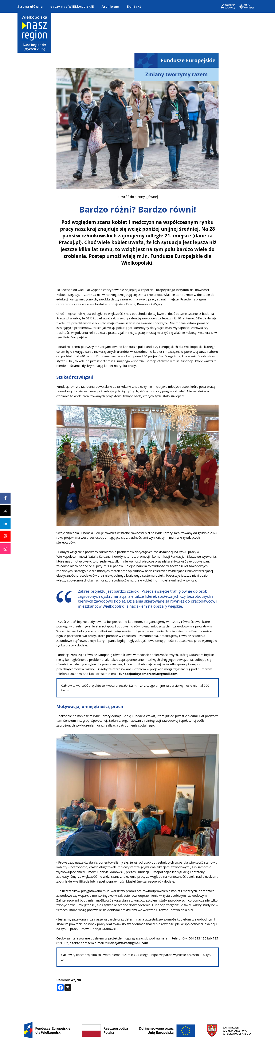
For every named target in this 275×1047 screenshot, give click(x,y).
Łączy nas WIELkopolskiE (72, 6)
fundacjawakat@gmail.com (126, 943)
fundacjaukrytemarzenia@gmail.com (148, 674)
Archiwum (110, 6)
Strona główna (30, 6)
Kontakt (134, 6)
